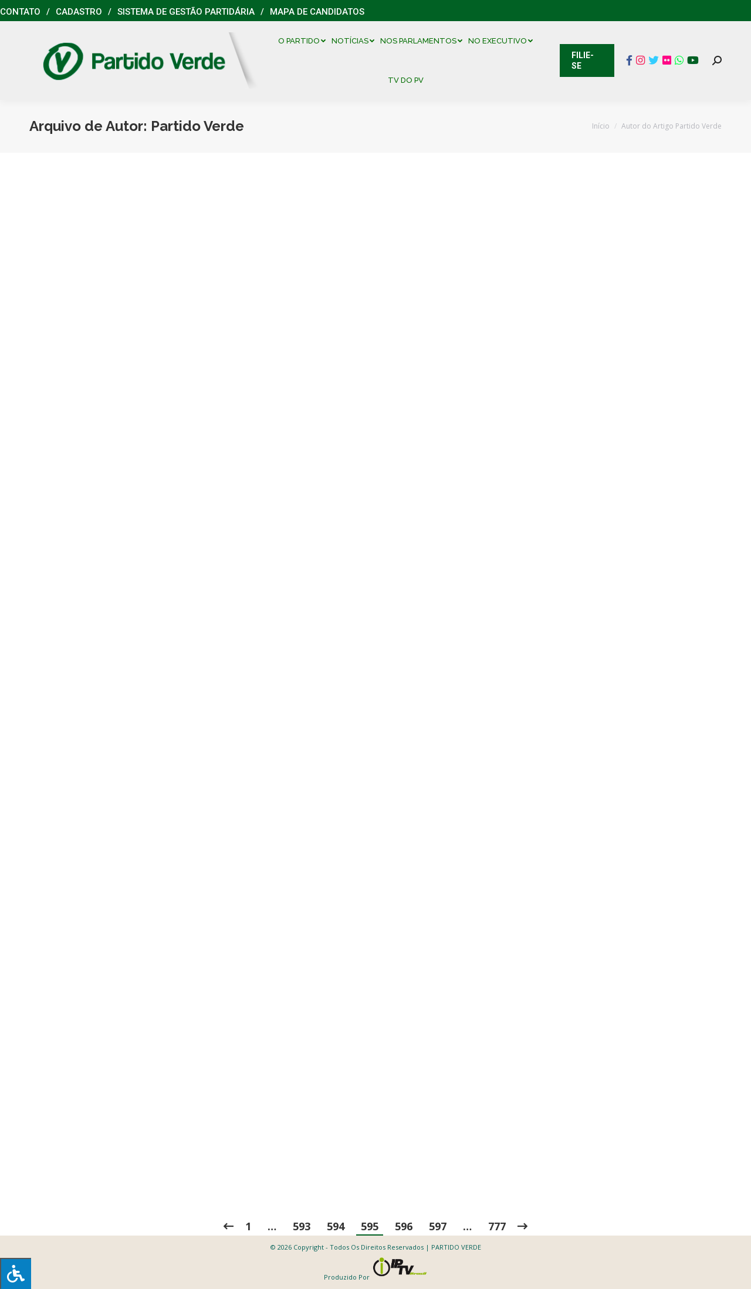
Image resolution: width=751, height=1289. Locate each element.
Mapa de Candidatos (317, 11)
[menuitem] (304, 41)
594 (335, 1226)
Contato (20, 11)
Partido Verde (197, 125)
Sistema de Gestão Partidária (186, 11)
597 (437, 1226)
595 (369, 1226)
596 (403, 1226)
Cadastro (79, 11)
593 (301, 1226)
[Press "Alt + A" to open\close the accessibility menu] (15, 1273)
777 (497, 1226)
